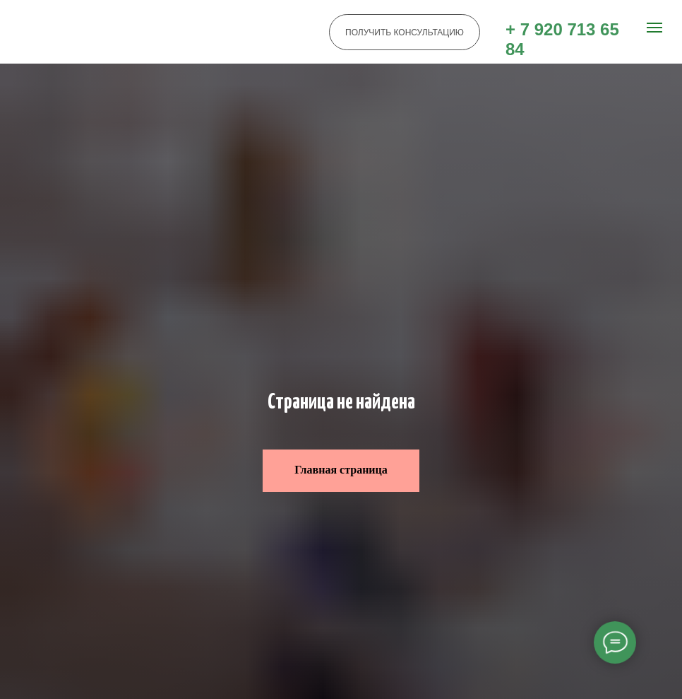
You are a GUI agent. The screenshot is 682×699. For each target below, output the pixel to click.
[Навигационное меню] (654, 28)
